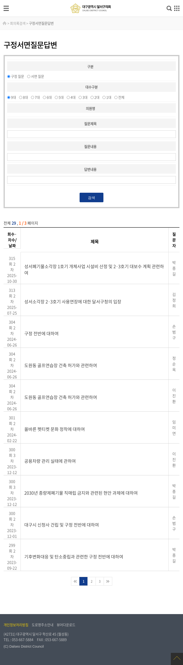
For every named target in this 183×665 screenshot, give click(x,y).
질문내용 (90, 146)
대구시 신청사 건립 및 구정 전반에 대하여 (61, 525)
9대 (13, 97)
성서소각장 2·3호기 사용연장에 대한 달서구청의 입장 (72, 301)
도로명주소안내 (42, 624)
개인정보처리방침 (16, 624)
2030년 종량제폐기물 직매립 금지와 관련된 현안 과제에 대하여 (81, 493)
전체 (121, 97)
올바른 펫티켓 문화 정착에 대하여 (54, 429)
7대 (37, 97)
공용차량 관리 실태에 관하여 (50, 461)
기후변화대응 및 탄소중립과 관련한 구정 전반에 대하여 (73, 556)
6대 (49, 97)
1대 (108, 97)
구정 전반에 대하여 (41, 333)
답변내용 (90, 169)
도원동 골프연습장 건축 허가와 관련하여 (60, 365)
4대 (73, 97)
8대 (25, 97)
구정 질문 (17, 76)
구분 (90, 66)
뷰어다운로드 (66, 624)
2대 (96, 97)
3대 (84, 97)
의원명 (90, 108)
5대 (61, 97)
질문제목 (90, 123)
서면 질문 (37, 76)
